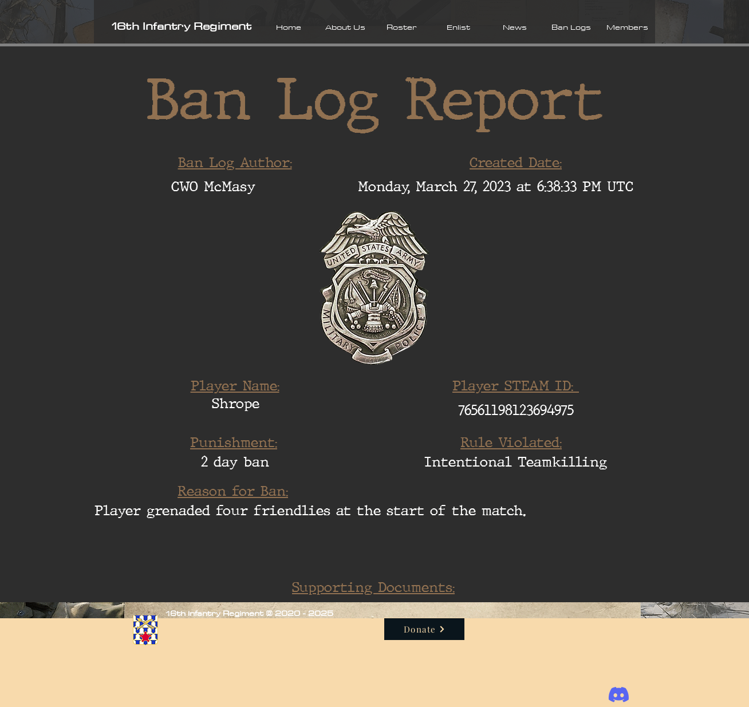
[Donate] (424, 629)
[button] (345, 26)
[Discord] (619, 695)
